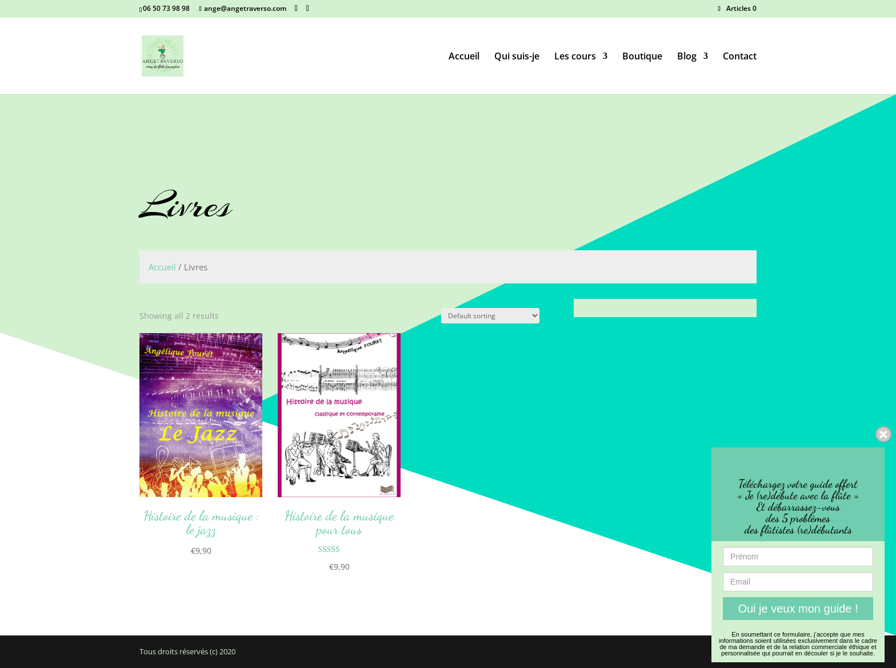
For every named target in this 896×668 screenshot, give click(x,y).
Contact (740, 57)
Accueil (464, 57)
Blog (687, 57)
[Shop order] (490, 315)
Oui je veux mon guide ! (798, 608)
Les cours (575, 57)
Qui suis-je (516, 57)
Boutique (642, 57)
